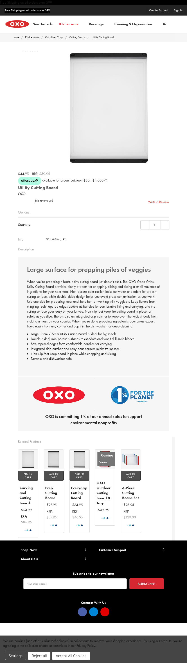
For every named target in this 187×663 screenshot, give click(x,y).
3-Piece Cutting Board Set (130, 493)
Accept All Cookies (71, 655)
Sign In (178, 10)
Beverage (98, 23)
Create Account (158, 10)
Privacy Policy (86, 645)
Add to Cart (28, 475)
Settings (16, 655)
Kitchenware (70, 23)
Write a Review (158, 202)
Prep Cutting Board (51, 493)
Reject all (39, 655)
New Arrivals (42, 23)
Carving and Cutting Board (26, 495)
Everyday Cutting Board (79, 493)
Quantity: (24, 225)
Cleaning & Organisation (135, 23)
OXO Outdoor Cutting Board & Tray (104, 493)
